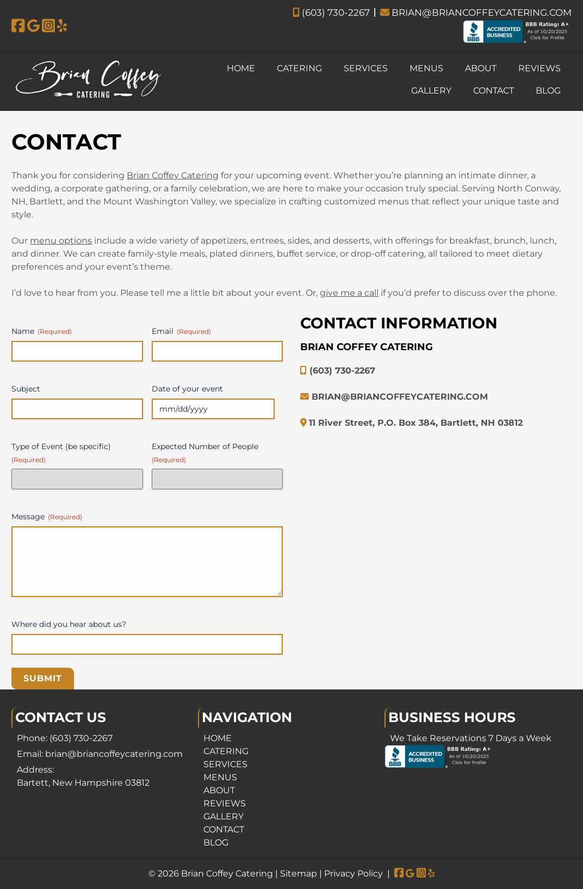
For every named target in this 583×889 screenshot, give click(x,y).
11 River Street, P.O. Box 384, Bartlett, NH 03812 (416, 423)
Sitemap (298, 873)
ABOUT (481, 68)
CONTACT (493, 90)
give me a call (349, 293)
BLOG (548, 90)
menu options (61, 240)
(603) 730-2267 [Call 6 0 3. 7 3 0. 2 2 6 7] (81, 738)
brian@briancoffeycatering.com (114, 754)
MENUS (426, 68)
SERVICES (366, 68)
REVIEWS (539, 68)
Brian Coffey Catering (173, 175)
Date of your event (187, 389)
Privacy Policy (353, 873)
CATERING (299, 68)
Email (181, 331)
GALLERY (431, 90)
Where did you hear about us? (68, 624)
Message (46, 516)
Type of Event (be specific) (61, 453)
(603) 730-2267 (331, 12)
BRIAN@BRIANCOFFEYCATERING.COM (476, 12)
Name (41, 331)
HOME (241, 68)
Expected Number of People (205, 453)
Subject (25, 389)
